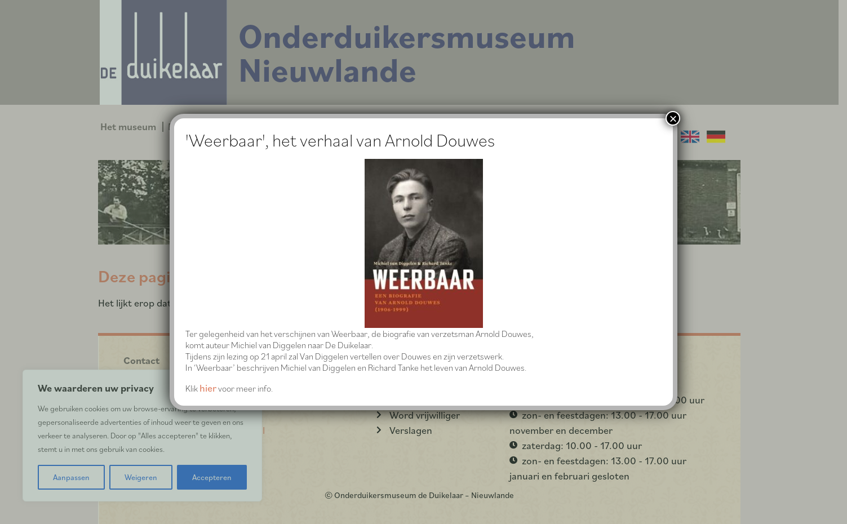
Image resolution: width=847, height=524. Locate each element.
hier (207, 387)
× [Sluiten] (673, 118)
